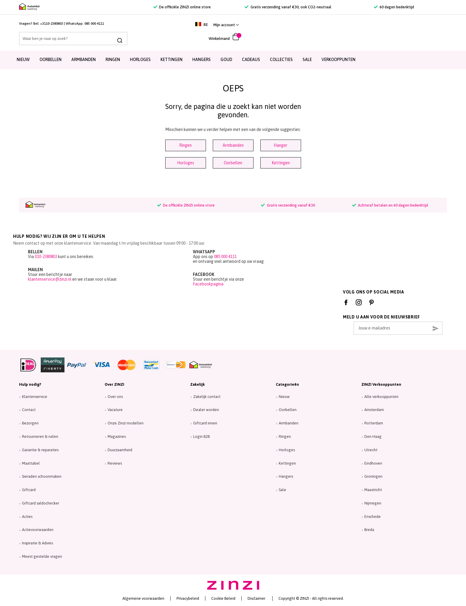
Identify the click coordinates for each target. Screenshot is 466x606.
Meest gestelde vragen (42, 556)
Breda (369, 529)
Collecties (281, 59)
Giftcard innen (205, 423)
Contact (29, 409)
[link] (432, 25)
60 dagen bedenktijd (394, 7)
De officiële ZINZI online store (182, 7)
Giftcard (29, 490)
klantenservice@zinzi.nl (49, 279)
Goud (226, 59)
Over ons (115, 396)
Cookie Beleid (223, 598)
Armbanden (83, 59)
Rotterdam (373, 423)
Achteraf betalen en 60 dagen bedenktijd (390, 205)
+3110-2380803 (51, 23)
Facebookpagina (208, 284)
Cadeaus (251, 59)
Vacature (115, 409)
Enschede (372, 516)
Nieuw (23, 59)
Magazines (117, 436)
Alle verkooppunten (381, 396)
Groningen (373, 476)
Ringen (113, 59)
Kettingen (171, 59)
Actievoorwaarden (37, 529)
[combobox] (73, 38)
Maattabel (31, 463)
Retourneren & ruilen (40, 436)
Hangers (201, 59)
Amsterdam (374, 409)
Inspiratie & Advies (37, 543)
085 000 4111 (94, 23)
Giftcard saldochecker (40, 503)
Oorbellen (51, 59)
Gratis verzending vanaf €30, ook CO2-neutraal (288, 7)
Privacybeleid (188, 598)
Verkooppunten (338, 59)
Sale (282, 490)
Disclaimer (256, 598)
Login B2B (201, 436)
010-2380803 (46, 256)
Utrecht (370, 450)
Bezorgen (30, 423)
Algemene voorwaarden (143, 598)
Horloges (140, 59)
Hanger (280, 145)
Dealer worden (206, 409)
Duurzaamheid (120, 450)
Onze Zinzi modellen (126, 423)
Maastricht (373, 490)
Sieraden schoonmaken (42, 476)
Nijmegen (372, 503)
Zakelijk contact (207, 396)
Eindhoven (373, 463)
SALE (307, 59)
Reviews (115, 463)
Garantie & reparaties (40, 450)
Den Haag (373, 436)
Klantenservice (34, 396)
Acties (27, 516)
